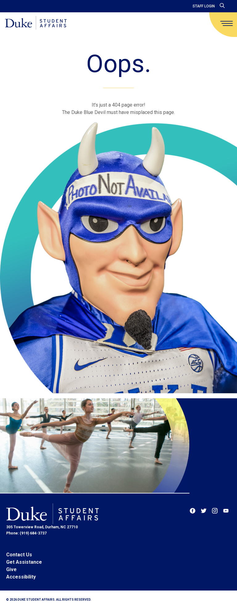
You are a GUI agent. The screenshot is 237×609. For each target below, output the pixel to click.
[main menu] (226, 23)
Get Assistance (24, 562)
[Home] (36, 23)
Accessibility (21, 577)
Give (11, 569)
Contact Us (19, 555)
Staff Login (204, 6)
